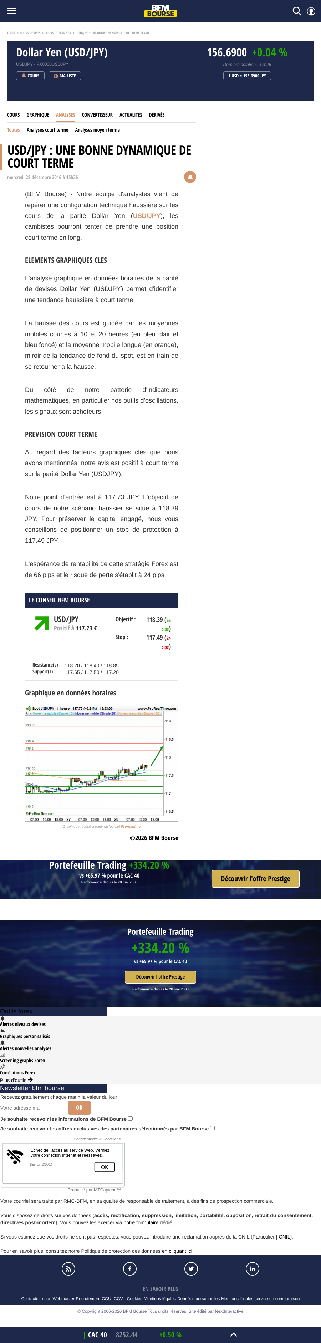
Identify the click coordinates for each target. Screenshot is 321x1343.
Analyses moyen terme (97, 130)
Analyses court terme (47, 130)
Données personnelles (198, 1298)
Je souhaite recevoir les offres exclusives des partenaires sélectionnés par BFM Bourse (107, 1129)
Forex (11, 33)
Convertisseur (97, 115)
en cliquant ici (177, 1251)
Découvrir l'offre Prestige (160, 977)
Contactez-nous (36, 1298)
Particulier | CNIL (271, 1237)
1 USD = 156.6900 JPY (247, 76)
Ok (79, 1108)
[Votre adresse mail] (31, 1108)
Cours (13, 115)
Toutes (13, 130)
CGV (118, 1298)
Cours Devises (30, 33)
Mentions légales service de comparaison (260, 1298)
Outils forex (16, 1011)
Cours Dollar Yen (58, 33)
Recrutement (88, 1298)
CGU (106, 1298)
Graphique (38, 115)
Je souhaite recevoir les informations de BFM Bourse (66, 1119)
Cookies (134, 1298)
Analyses (65, 115)
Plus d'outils (16, 1080)
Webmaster (64, 1298)
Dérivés (157, 115)
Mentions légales (160, 1298)
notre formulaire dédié (147, 1222)
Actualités (130, 115)
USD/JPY (146, 215)
